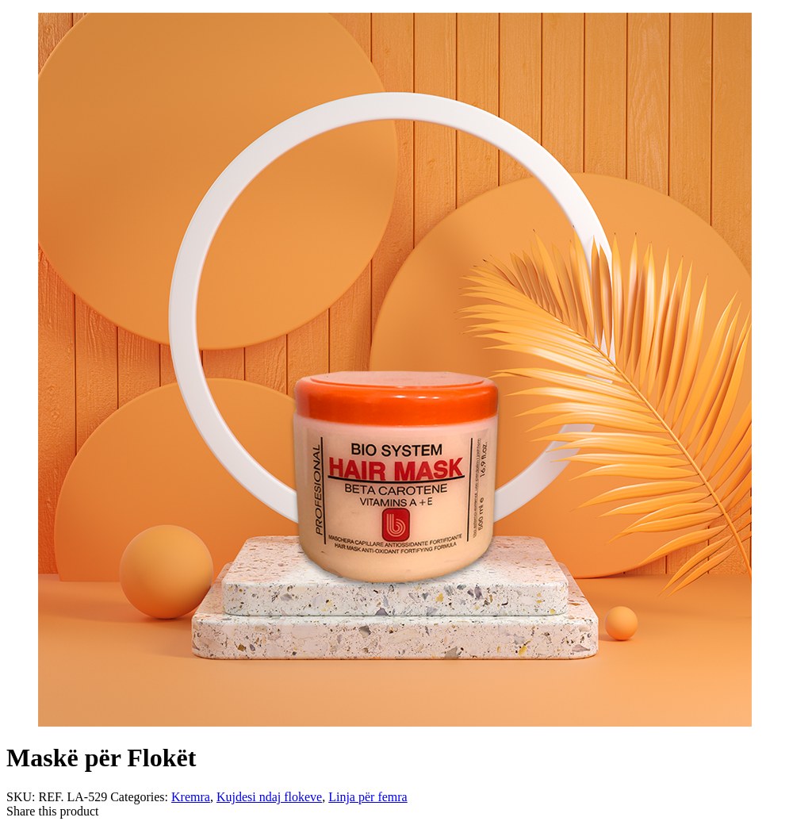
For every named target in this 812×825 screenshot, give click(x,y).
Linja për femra (368, 797)
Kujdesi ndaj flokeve (269, 797)
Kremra (190, 797)
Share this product (52, 811)
